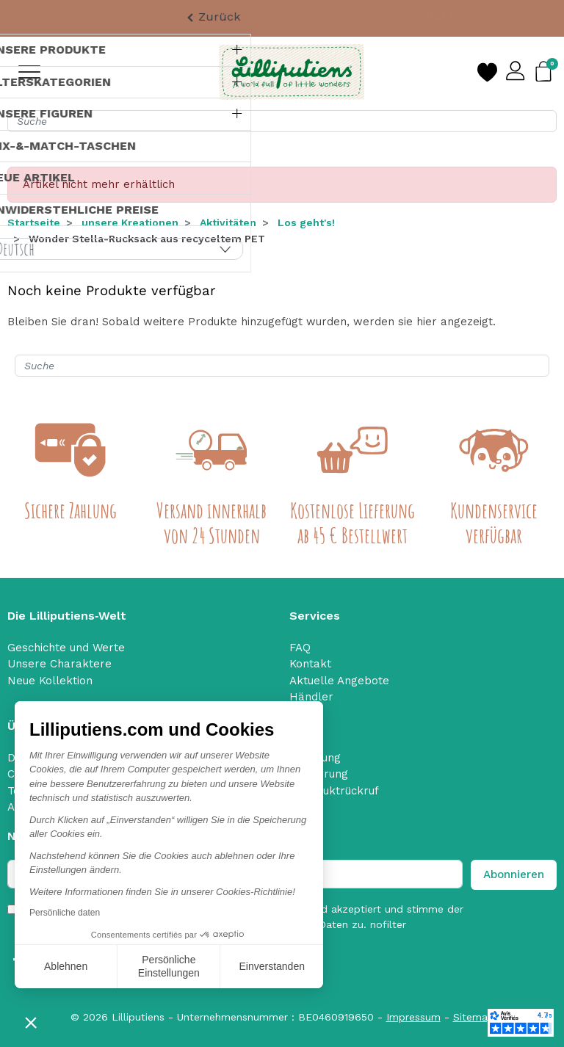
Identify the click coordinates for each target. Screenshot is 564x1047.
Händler (311, 696)
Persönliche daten (64, 912)
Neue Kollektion (50, 680)
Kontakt (310, 663)
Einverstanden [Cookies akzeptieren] (272, 966)
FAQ (300, 647)
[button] (30, 1022)
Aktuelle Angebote (339, 680)
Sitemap (473, 1017)
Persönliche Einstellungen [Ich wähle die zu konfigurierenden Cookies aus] (169, 966)
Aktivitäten (228, 222)
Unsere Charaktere (59, 663)
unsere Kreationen (130, 222)
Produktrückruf (338, 790)
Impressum (413, 1017)
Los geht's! (306, 222)
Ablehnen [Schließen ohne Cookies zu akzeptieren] (65, 966)
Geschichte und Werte (66, 647)
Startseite (33, 222)
